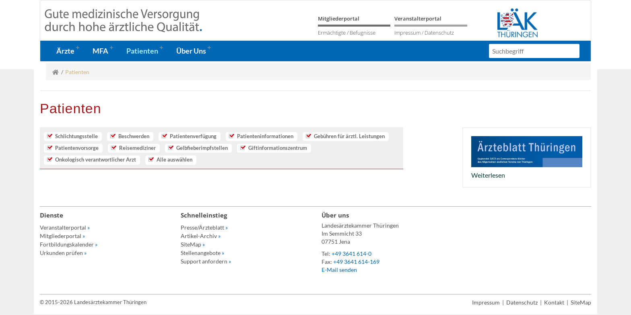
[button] (70, 51)
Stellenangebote (202, 252)
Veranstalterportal (417, 18)
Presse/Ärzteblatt (204, 227)
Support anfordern (206, 261)
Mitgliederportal (338, 18)
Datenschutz (439, 32)
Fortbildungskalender (68, 244)
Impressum (407, 32)
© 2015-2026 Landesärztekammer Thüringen (93, 302)
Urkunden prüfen (63, 252)
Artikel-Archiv (201, 235)
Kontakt (554, 302)
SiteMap (193, 244)
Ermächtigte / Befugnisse (346, 32)
